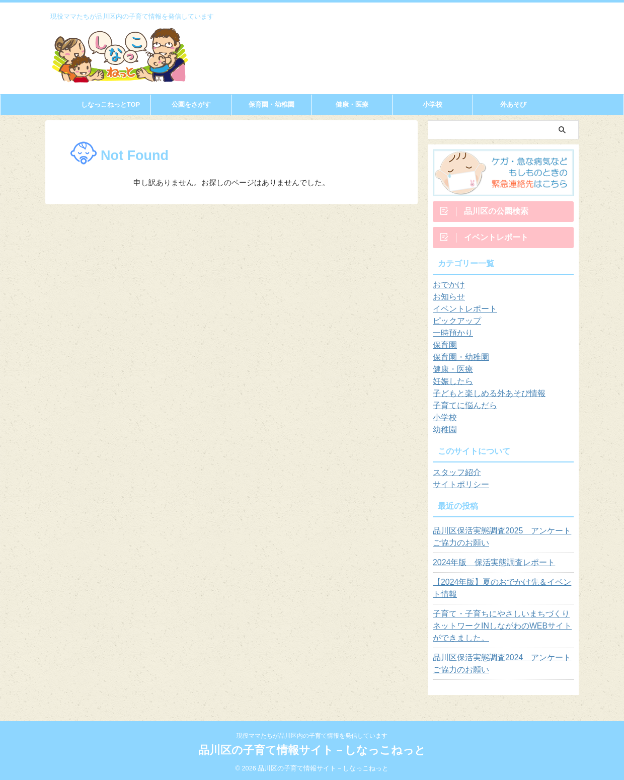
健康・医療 (352, 104)
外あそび (513, 104)
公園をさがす (191, 104)
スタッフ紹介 (454, 476)
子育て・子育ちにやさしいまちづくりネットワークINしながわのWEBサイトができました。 (503, 629)
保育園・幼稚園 (271, 104)
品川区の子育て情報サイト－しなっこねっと (312, 749)
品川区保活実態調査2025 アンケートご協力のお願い (500, 540)
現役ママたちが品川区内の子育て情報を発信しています (312, 735)
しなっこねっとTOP (110, 104)
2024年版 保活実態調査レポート (486, 566)
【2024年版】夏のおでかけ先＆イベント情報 (500, 592)
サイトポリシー (457, 488)
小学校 (432, 104)
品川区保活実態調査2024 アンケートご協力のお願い (500, 667)
